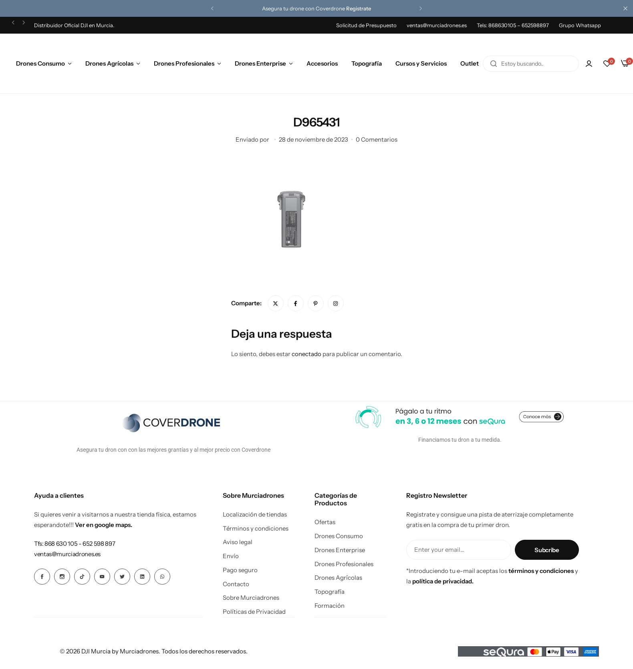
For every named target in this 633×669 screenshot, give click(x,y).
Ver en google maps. (103, 525)
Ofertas (324, 522)
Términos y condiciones (255, 528)
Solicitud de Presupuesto (366, 25)
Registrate (358, 8)
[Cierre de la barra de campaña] (627, 8)
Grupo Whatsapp (580, 25)
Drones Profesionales (184, 63)
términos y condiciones (541, 571)
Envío (231, 556)
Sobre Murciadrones (251, 597)
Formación (329, 605)
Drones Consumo (40, 63)
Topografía (366, 63)
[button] (212, 8)
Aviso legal (237, 542)
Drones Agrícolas (109, 63)
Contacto (236, 584)
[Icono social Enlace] (42, 577)
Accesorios (322, 63)
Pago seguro (240, 570)
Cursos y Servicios (421, 63)
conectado (306, 354)
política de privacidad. (443, 581)
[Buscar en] (493, 64)
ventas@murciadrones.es (437, 25)
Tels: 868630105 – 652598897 (513, 25)
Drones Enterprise (260, 63)
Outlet (469, 63)
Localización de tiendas (255, 514)
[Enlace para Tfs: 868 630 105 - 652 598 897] (74, 544)
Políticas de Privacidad (254, 611)
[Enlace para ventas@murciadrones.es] (67, 554)
